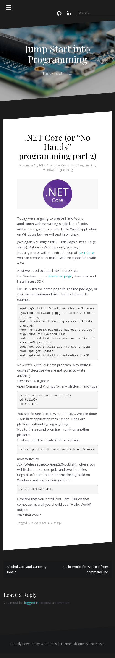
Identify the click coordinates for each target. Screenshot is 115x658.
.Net (30, 523)
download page (60, 276)
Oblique (78, 644)
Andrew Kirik (58, 165)
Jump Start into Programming (57, 53)
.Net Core (40, 523)
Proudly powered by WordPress (33, 644)
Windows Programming (57, 170)
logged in (31, 602)
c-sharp (56, 523)
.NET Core (86, 252)
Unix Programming (83, 165)
